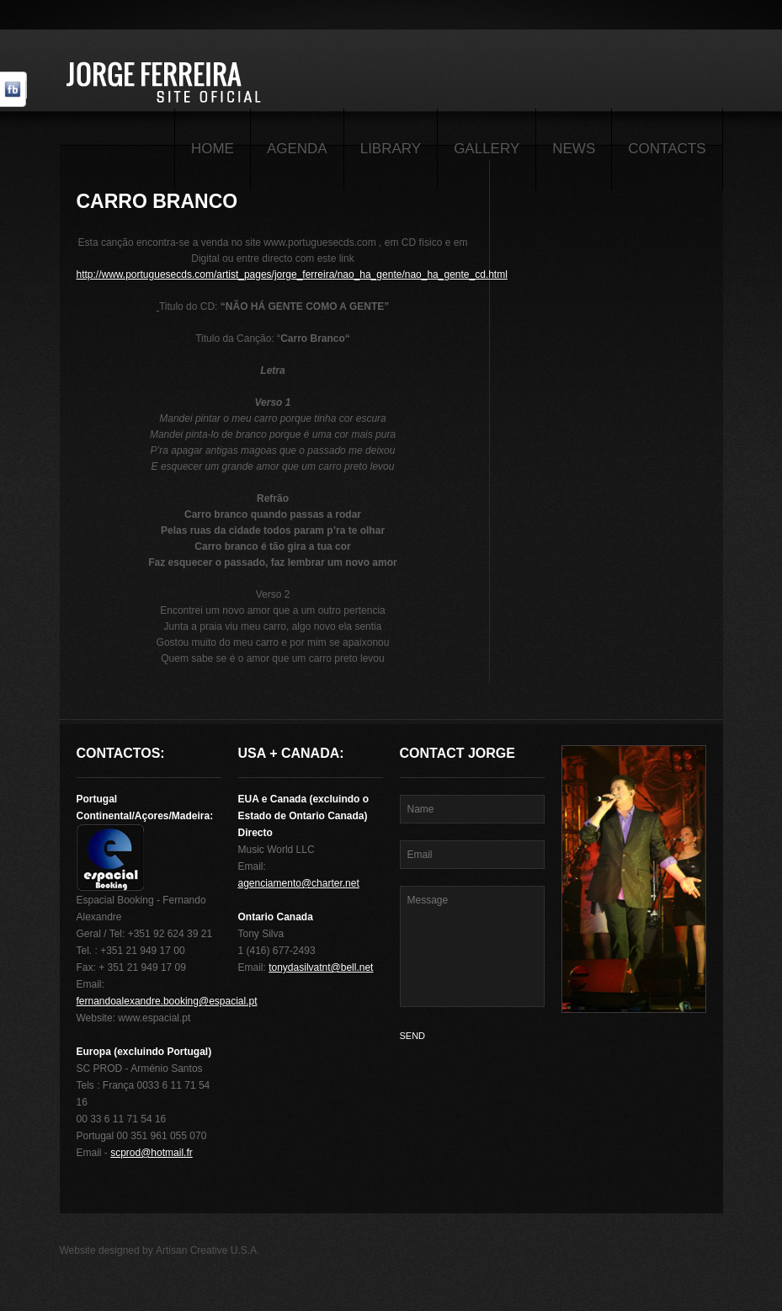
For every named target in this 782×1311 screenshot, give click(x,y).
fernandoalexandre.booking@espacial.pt (167, 1001)
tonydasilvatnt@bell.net (321, 967)
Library (390, 149)
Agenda (297, 149)
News (573, 149)
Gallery (486, 149)
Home (212, 149)
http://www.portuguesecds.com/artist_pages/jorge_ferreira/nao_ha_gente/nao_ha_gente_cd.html (292, 274)
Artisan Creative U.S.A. (207, 1250)
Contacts (666, 149)
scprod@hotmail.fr (151, 1153)
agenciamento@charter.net (298, 883)
